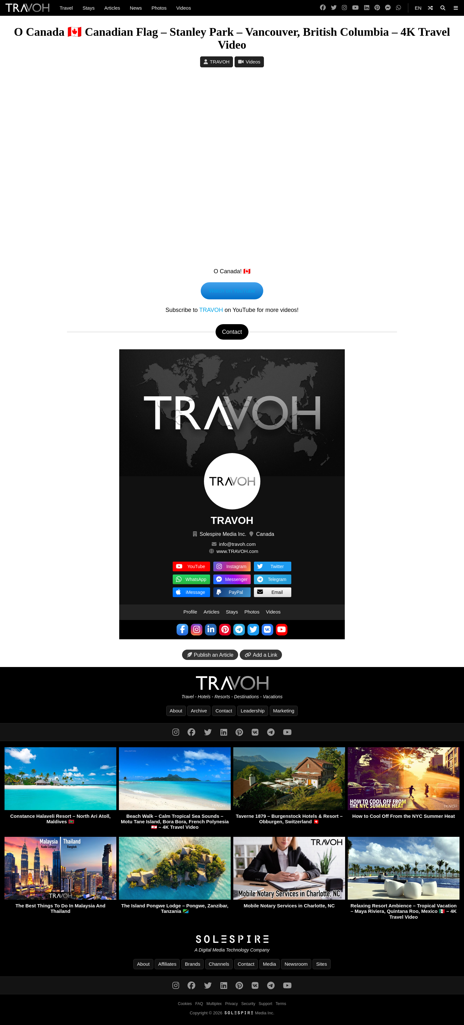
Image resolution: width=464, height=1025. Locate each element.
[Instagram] (344, 8)
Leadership (253, 711)
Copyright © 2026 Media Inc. (232, 1013)
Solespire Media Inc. (222, 534)
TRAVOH (219, 61)
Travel (66, 8)
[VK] (255, 733)
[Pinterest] (377, 8)
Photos (159, 8)
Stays (88, 8)
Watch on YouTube (232, 291)
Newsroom (296, 964)
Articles (112, 8)
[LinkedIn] (366, 8)
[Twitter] (334, 8)
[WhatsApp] (398, 8)
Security (248, 1004)
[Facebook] (323, 8)
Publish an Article (210, 655)
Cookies (185, 1004)
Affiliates (167, 964)
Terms (281, 1004)
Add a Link (261, 655)
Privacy (231, 1004)
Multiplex (214, 1004)
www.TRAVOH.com (237, 552)
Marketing (284, 711)
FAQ (199, 1004)
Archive (199, 711)
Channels (219, 964)
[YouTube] (355, 8)
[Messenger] (388, 8)
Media (269, 964)
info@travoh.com (237, 544)
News (136, 8)
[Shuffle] (430, 8)
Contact (224, 711)
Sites (321, 964)
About (176, 711)
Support (265, 1004)
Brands (192, 964)
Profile (190, 612)
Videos (183, 8)
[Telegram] (271, 733)
